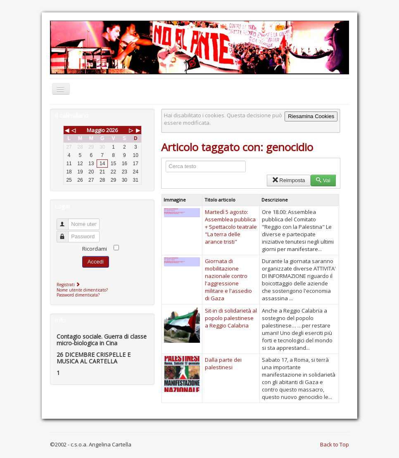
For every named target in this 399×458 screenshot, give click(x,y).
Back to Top (334, 444)
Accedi (96, 262)
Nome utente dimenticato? (82, 290)
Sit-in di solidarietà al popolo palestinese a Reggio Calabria (231, 318)
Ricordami (94, 248)
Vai (323, 180)
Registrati (69, 284)
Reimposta (288, 180)
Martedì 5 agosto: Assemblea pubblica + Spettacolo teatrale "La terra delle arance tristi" (231, 226)
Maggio (96, 130)
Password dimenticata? (78, 295)
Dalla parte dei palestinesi (223, 363)
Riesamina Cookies (311, 116)
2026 (112, 130)
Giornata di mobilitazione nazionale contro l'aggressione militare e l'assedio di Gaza (228, 279)
